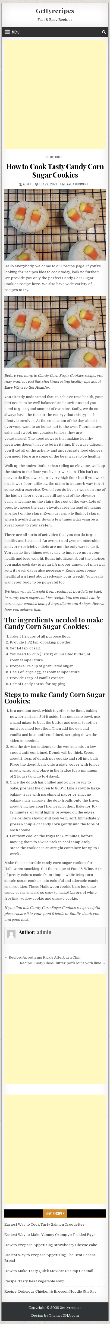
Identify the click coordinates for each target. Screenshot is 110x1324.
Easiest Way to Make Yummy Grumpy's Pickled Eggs (50, 1235)
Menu (16, 32)
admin (27, 184)
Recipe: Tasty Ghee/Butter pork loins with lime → (63, 963)
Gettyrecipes (55, 10)
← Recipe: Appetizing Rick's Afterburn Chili (42, 957)
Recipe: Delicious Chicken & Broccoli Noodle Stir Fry (50, 1291)
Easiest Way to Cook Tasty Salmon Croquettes (44, 1224)
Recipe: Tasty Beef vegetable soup (34, 1281)
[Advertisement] (55, 94)
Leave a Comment (76, 184)
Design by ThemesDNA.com (55, 1316)
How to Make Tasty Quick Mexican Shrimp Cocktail (48, 1271)
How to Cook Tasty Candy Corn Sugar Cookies (55, 170)
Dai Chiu (56, 157)
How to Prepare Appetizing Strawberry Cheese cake (50, 1245)
